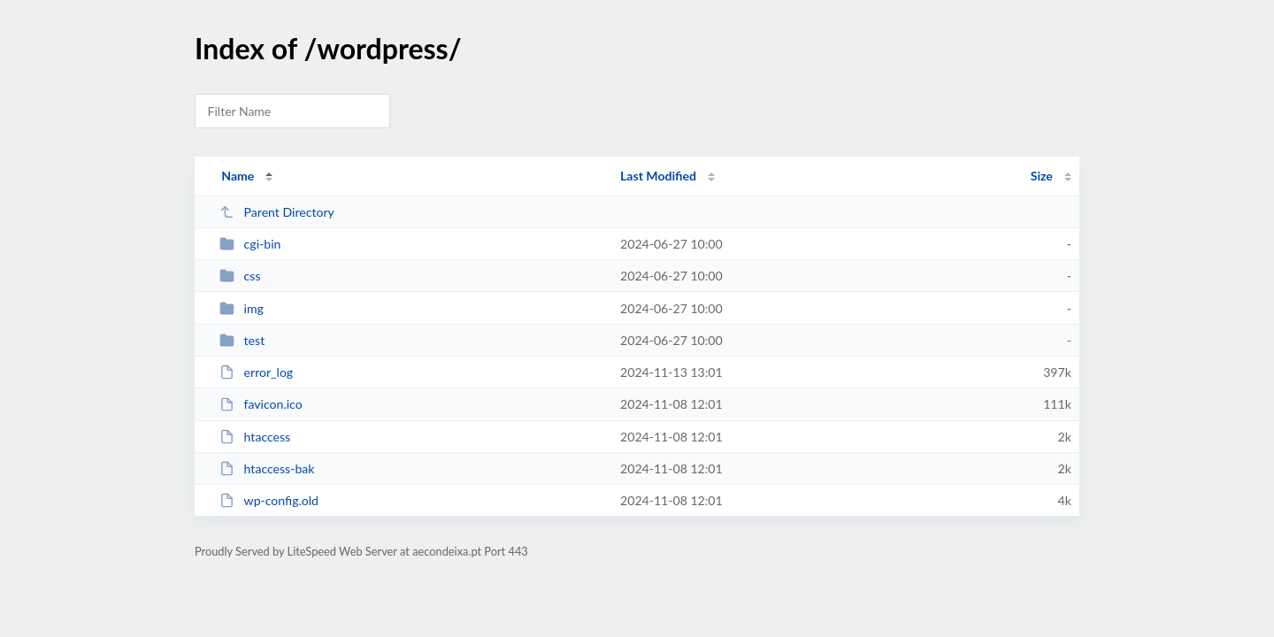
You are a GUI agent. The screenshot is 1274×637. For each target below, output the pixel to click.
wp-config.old (268, 500)
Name (237, 175)
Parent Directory (276, 211)
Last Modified (658, 175)
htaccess (254, 436)
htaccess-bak (266, 468)
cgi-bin (249, 243)
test (242, 340)
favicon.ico (261, 403)
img (241, 308)
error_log (256, 372)
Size (1042, 175)
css (239, 275)
